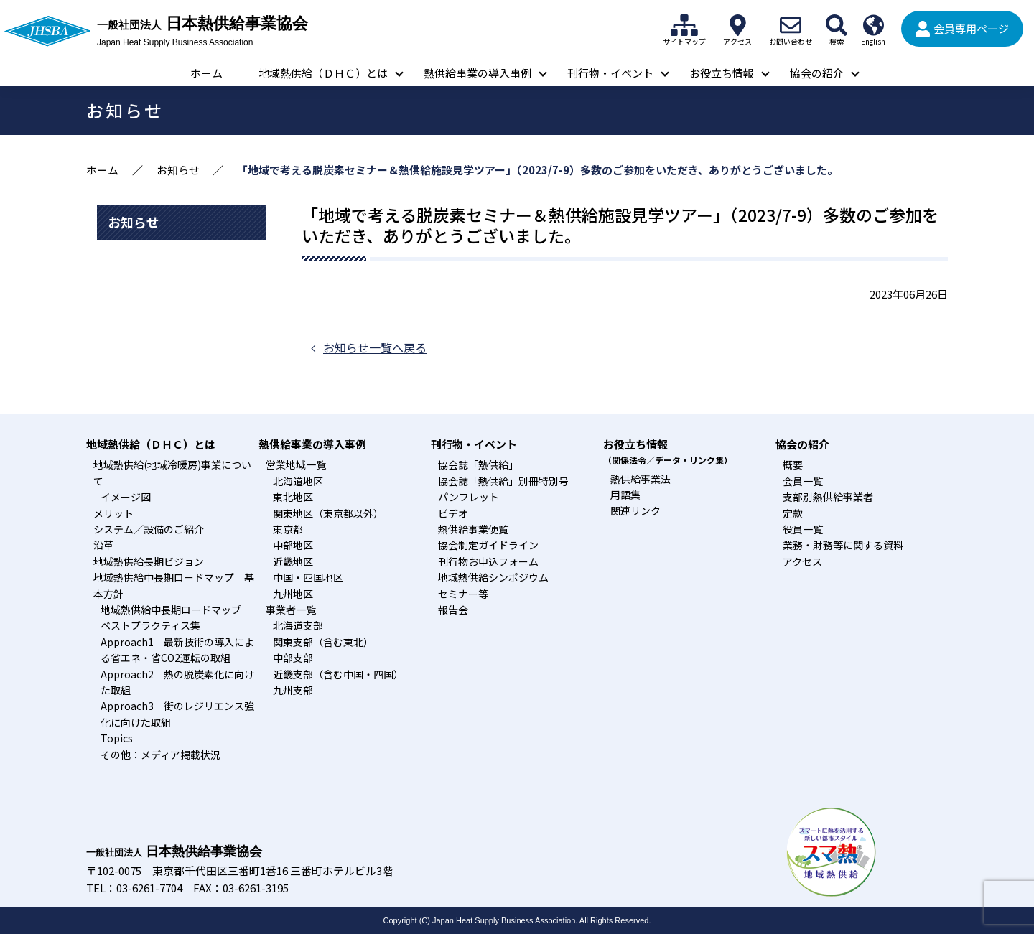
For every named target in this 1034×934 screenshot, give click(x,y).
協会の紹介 (817, 72)
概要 (793, 464)
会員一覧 (803, 481)
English (873, 25)
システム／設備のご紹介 (148, 529)
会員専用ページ (971, 28)
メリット (113, 513)
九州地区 (293, 594)
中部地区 (293, 545)
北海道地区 (298, 481)
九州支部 (293, 690)
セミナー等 (463, 594)
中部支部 (293, 657)
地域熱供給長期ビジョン (148, 561)
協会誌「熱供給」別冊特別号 (503, 481)
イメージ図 (126, 497)
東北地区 (293, 497)
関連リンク (635, 510)
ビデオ (453, 513)
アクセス (737, 25)
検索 (836, 25)
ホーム (206, 72)
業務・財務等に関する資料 (843, 545)
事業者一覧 (291, 609)
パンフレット (468, 497)
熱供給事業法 (640, 479)
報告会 (453, 609)
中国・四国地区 (308, 577)
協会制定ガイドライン (488, 545)
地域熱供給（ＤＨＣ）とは (323, 72)
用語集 (625, 494)
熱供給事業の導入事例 (477, 72)
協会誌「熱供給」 (478, 464)
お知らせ (178, 169)
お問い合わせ (790, 25)
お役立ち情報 (721, 72)
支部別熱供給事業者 (828, 497)
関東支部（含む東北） (323, 642)
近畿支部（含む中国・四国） (338, 674)
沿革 (103, 545)
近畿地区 (293, 561)
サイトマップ (684, 25)
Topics (117, 738)
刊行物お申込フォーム (488, 561)
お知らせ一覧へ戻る (375, 347)
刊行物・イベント (610, 72)
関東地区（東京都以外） (328, 513)
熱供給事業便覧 (473, 529)
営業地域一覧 (296, 464)
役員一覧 (803, 529)
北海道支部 (298, 625)
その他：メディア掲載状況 (160, 754)
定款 (793, 513)
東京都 (288, 529)
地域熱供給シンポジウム (493, 577)
